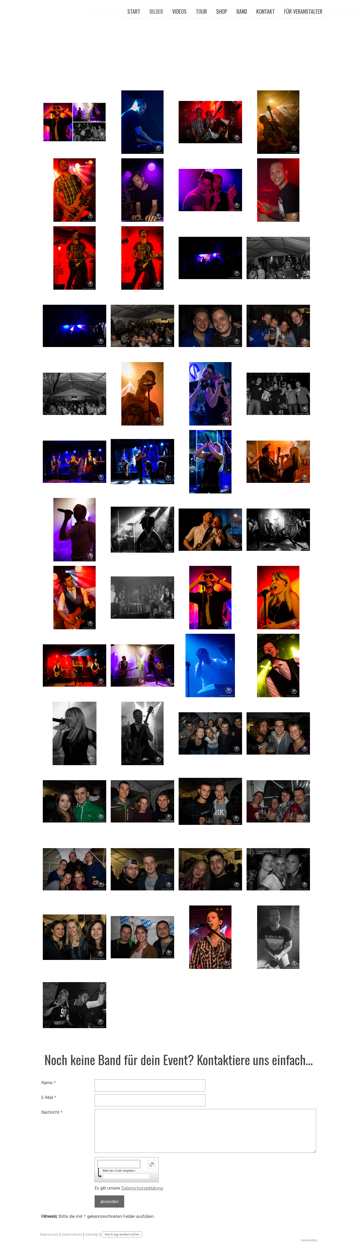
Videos (133, 10)
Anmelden (309, 1240)
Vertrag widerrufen (122, 1234)
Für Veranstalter (257, 10)
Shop (175, 10)
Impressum (49, 1234)
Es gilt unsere (129, 1188)
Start (87, 10)
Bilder (110, 10)
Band (195, 10)
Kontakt (219, 10)
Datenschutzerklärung (142, 1188)
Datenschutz (72, 1234)
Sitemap (91, 1234)
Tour (155, 10)
